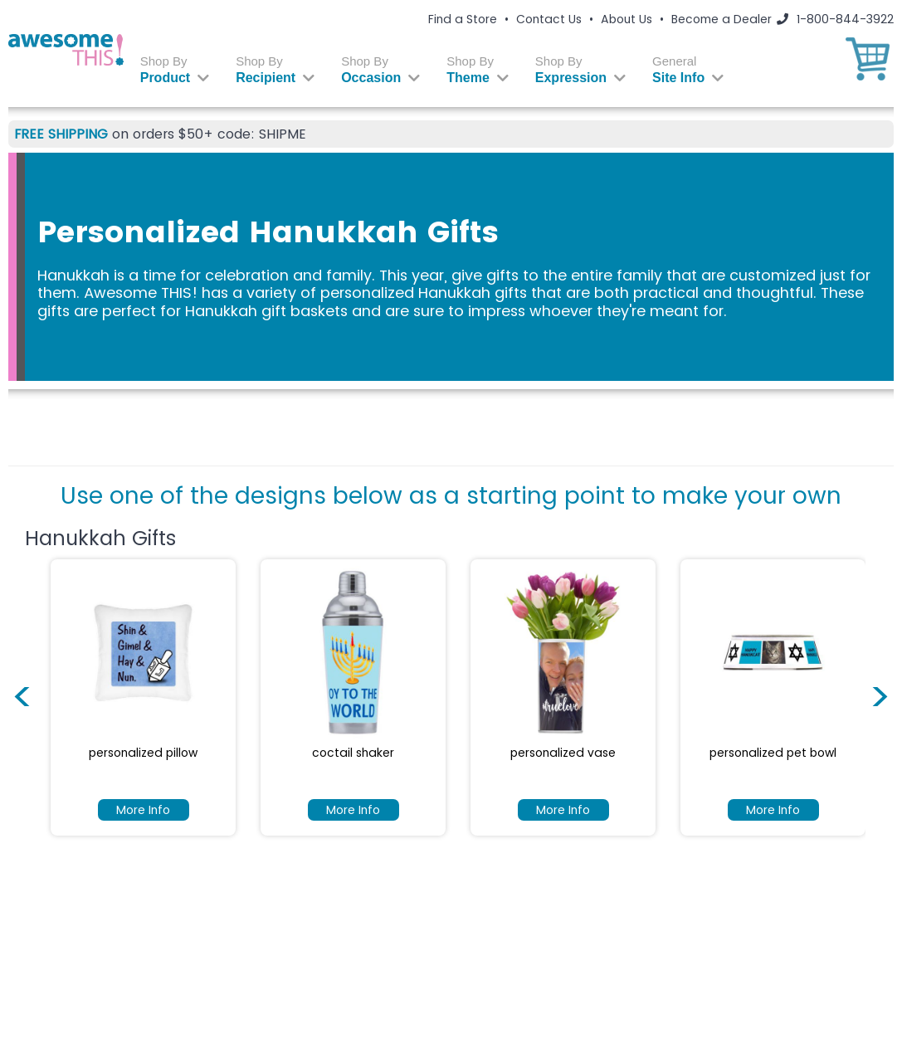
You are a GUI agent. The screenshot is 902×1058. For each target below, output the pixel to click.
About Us (626, 19)
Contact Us (549, 19)
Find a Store (462, 19)
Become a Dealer (721, 19)
